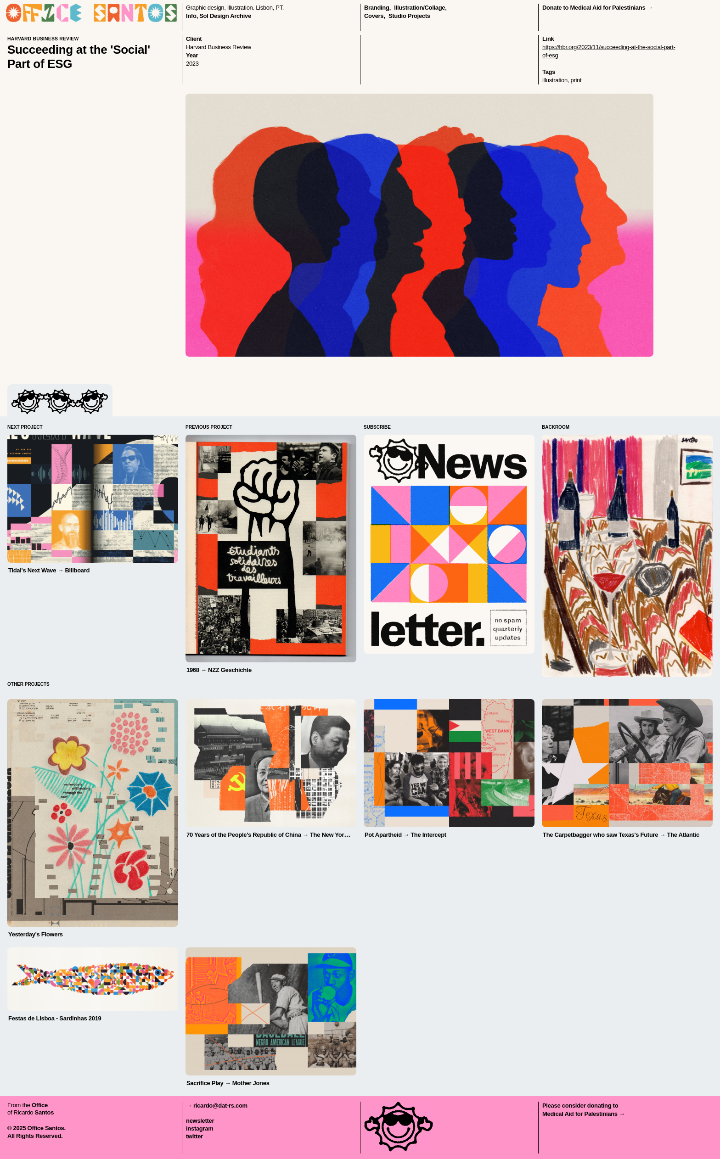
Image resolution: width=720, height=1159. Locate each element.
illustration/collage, (420, 7)
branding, (377, 7)
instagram (199, 1128)
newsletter (200, 1120)
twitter (194, 1136)
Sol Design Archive (225, 15)
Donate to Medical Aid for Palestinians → (597, 7)
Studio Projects (409, 15)
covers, (374, 15)
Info (191, 15)
